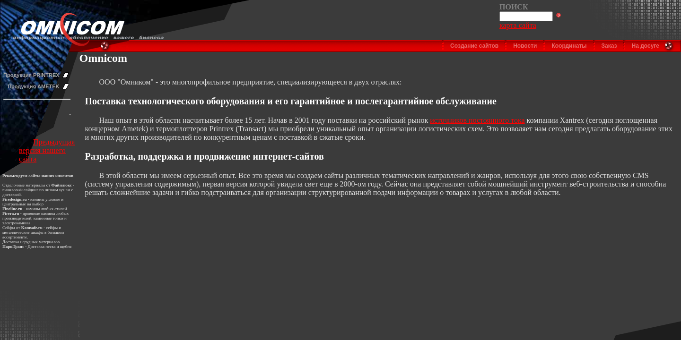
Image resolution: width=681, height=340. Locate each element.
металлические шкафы (23, 232)
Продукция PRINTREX (31, 75)
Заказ (609, 45)
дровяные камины (39, 213)
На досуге (645, 45)
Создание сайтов (474, 45)
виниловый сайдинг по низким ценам (36, 189)
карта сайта (517, 25)
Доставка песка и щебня (50, 246)
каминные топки (48, 218)
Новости (525, 45)
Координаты (568, 45)
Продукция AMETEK (33, 86)
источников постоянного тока (477, 120)
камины (33, 208)
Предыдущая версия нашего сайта (47, 150)
